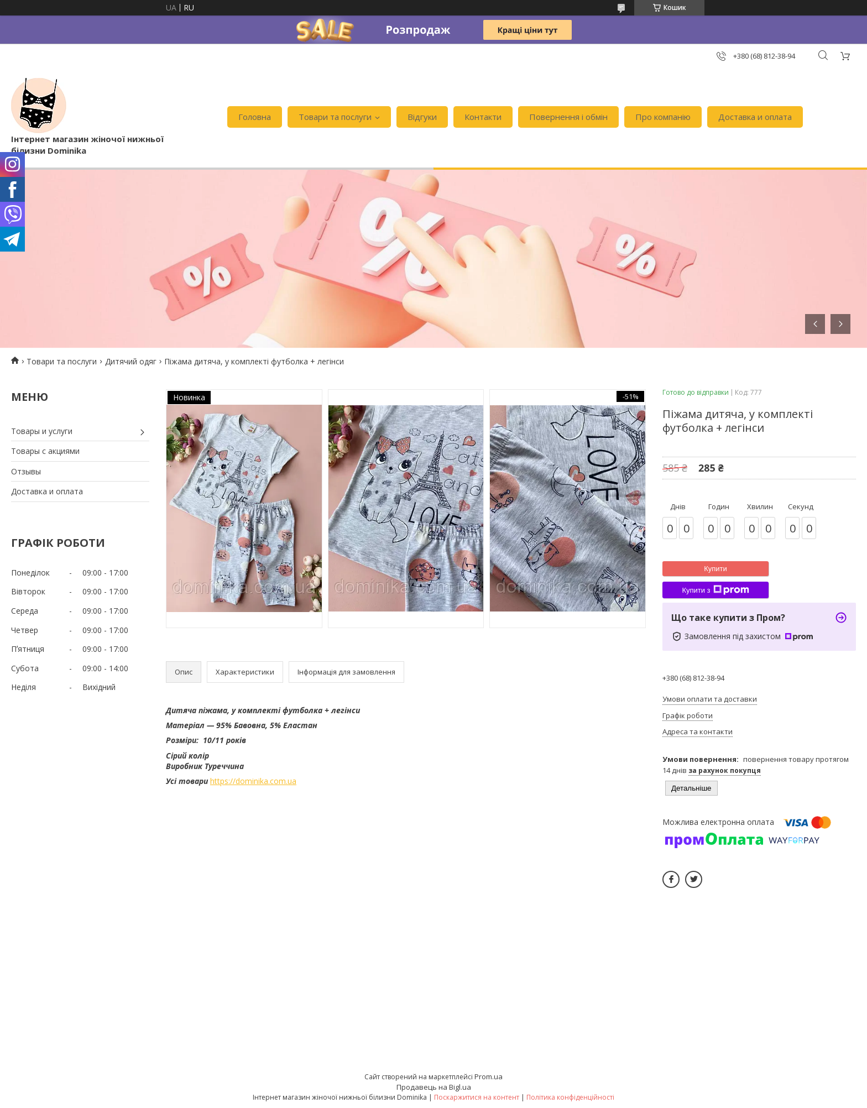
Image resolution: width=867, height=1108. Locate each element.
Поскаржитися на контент (476, 1097)
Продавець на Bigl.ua (433, 1087)
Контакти (483, 116)
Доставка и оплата (755, 116)
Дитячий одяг (130, 361)
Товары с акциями (45, 451)
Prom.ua (488, 1076)
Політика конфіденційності (570, 1097)
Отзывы (26, 471)
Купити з (715, 590)
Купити (715, 569)
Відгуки (422, 116)
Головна (254, 116)
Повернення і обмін (568, 116)
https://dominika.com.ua (253, 781)
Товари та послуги (335, 116)
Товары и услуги (41, 431)
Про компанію (663, 116)
